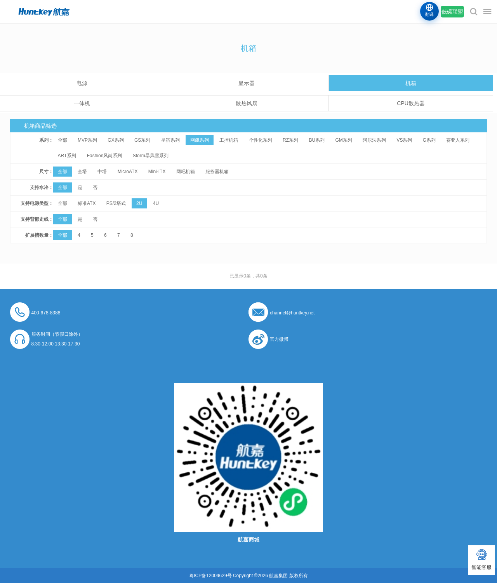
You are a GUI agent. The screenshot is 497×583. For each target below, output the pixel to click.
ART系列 (67, 155)
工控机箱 (228, 140)
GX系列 (115, 140)
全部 (62, 140)
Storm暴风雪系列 (151, 155)
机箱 (410, 83)
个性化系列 (260, 140)
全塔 (82, 171)
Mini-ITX (157, 171)
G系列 (429, 140)
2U (139, 203)
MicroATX (128, 171)
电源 (81, 83)
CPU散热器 (411, 103)
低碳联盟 (452, 12)
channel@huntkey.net (292, 313)
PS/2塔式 (116, 203)
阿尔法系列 (374, 140)
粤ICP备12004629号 (210, 575)
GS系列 (142, 140)
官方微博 (279, 339)
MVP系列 (87, 140)
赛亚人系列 (457, 140)
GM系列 (343, 140)
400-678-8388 (46, 313)
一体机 (82, 103)
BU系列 (317, 140)
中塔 (102, 171)
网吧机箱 (185, 171)
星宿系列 (170, 140)
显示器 (246, 83)
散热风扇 (246, 103)
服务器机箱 (217, 171)
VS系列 (404, 140)
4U (156, 203)
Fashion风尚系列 (104, 155)
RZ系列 (290, 140)
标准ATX (87, 203)
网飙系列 (199, 140)
